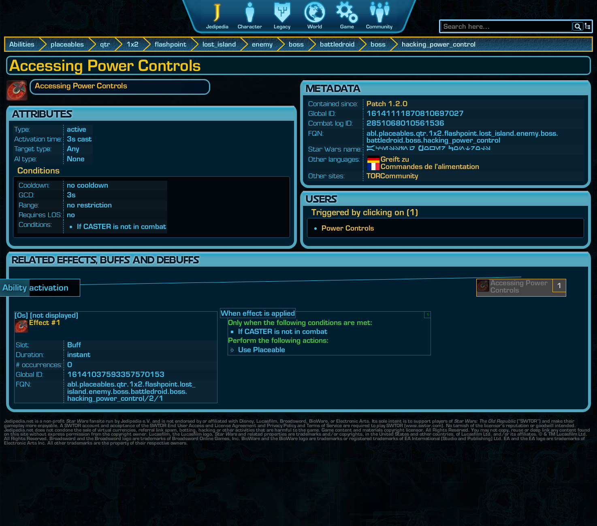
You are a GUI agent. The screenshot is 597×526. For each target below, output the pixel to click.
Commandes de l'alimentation (387, 166)
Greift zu (387, 159)
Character (250, 27)
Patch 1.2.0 (387, 103)
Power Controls (348, 228)
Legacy (282, 27)
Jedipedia (217, 27)
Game (347, 27)
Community (379, 27)
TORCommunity (392, 175)
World (314, 27)
